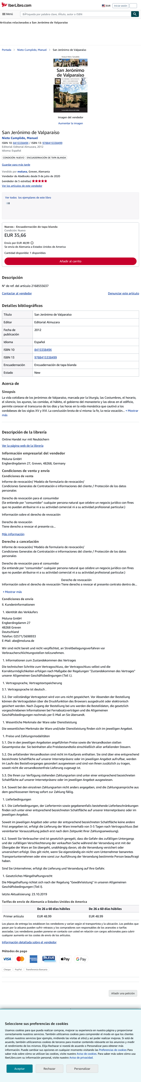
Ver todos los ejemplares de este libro (28, 197)
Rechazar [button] (49, 1068)
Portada (6, 49)
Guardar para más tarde (16, 164)
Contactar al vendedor (17, 293)
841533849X (20, 142)
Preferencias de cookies (113, 1049)
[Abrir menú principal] (8, 14)
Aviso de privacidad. (81, 1057)
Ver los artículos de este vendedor (22, 185)
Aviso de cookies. (87, 1053)
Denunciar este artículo (123, 293)
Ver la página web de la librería (22, 446)
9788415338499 (45, 357)
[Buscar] (135, 14)
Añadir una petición (123, 993)
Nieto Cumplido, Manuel (32, 49)
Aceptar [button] (19, 1068)
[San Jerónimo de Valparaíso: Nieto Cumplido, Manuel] (70, 84)
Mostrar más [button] (13, 592)
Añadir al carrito (70, 261)
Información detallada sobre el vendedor (29, 942)
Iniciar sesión (120, 5)
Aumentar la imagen (70, 123)
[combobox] (75, 14)
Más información (13, 534)
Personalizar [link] (82, 1068)
